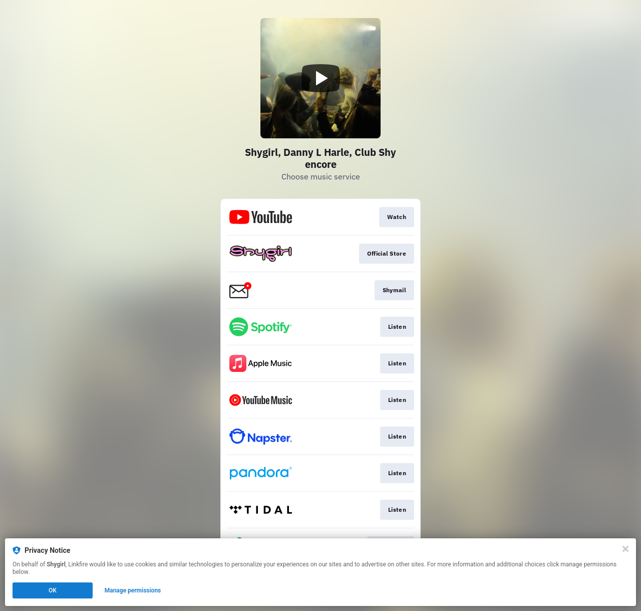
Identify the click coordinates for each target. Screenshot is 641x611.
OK (53, 590)
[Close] (625, 549)
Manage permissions (133, 590)
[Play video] (320, 78)
